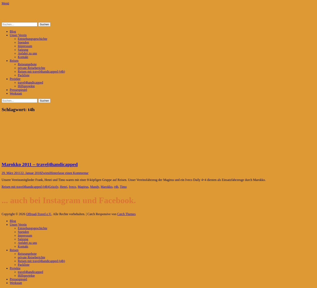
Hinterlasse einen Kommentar (69, 173)
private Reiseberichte (31, 68)
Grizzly (53, 186)
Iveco (72, 186)
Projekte (15, 79)
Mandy (94, 186)
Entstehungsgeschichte (32, 38)
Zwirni (45, 173)
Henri (63, 186)
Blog (13, 31)
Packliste (24, 75)
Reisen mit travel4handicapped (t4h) (41, 71)
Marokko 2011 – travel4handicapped (40, 164)
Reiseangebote (27, 64)
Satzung (23, 49)
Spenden (23, 42)
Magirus (83, 186)
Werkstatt (16, 93)
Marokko (107, 186)
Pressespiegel (18, 89)
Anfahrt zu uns (27, 53)
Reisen (14, 60)
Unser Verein (18, 35)
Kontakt (23, 57)
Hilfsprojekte (26, 86)
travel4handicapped (30, 82)
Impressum (25, 46)
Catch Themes (126, 214)
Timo (123, 186)
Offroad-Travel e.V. (14, 10)
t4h (116, 186)
